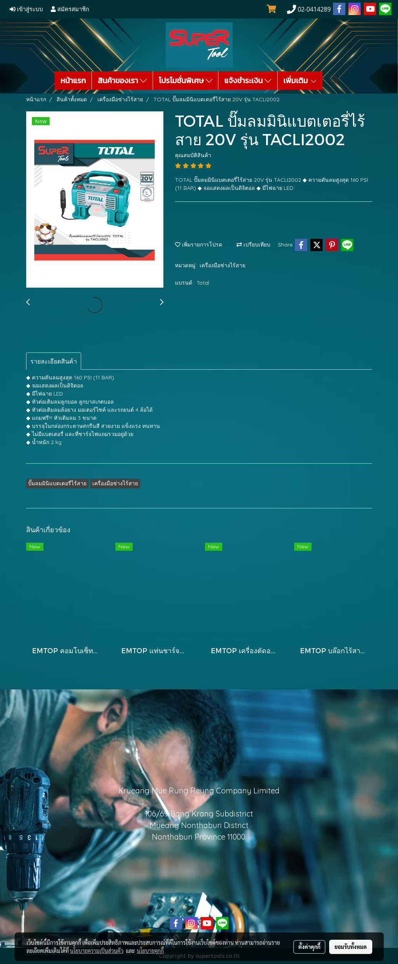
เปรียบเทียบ (253, 244)
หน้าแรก (73, 80)
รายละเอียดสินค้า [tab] (53, 361)
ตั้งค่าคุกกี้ (309, 946)
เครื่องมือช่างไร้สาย (222, 265)
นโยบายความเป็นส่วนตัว (96, 950)
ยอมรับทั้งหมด (351, 946)
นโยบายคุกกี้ (150, 950)
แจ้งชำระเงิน (247, 80)
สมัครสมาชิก (70, 9)
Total (203, 282)
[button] (334, 80)
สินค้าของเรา (122, 80)
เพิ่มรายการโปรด (198, 244)
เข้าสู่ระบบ (26, 9)
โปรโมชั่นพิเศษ (186, 80)
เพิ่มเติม (300, 80)
